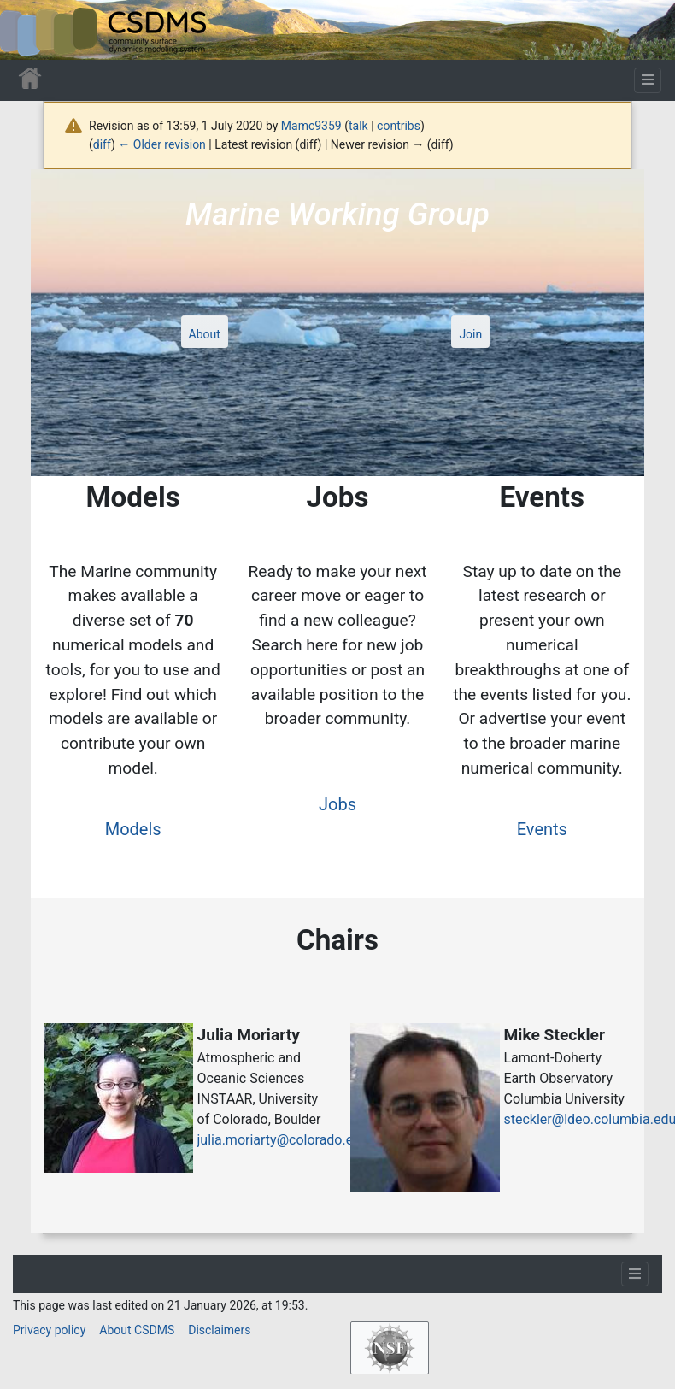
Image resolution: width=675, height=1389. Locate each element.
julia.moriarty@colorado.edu (283, 1140)
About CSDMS (136, 1330)
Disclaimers (219, 1330)
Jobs (337, 804)
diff (102, 144)
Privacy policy (49, 1330)
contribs (398, 125)
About (204, 334)
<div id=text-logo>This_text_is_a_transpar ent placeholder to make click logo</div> (27, 30)
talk (358, 125)
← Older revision (162, 144)
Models (133, 829)
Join (470, 334)
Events (542, 829)
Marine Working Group (337, 214)
